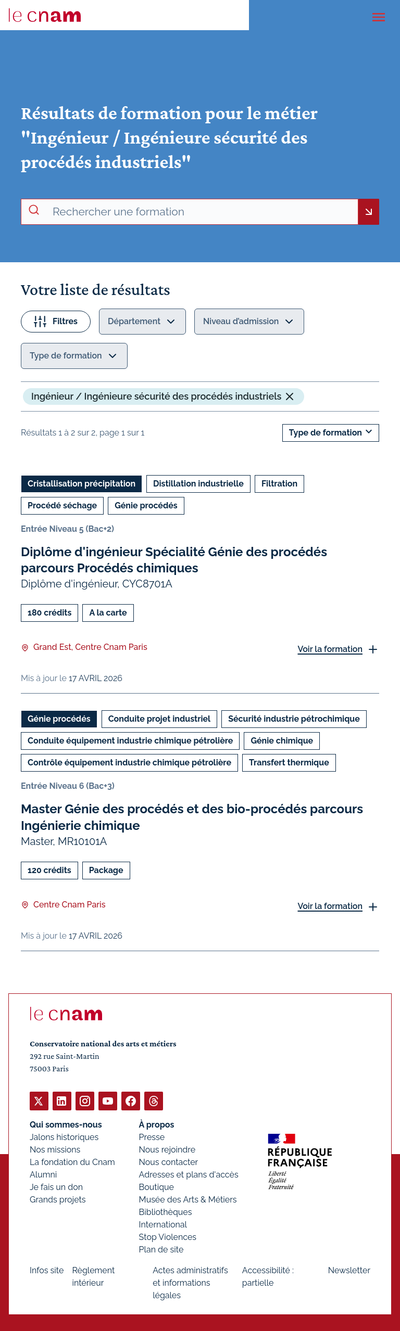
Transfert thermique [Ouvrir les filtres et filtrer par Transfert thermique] (289, 763)
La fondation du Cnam (72, 1162)
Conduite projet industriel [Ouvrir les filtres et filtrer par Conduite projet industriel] (159, 719)
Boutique (156, 1187)
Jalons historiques (64, 1137)
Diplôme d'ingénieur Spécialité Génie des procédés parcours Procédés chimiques (174, 559)
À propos (156, 1124)
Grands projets (58, 1199)
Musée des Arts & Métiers (188, 1199)
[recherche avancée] (201, 211)
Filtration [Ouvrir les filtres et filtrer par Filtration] (279, 484)
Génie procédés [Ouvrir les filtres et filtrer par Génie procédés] (146, 505)
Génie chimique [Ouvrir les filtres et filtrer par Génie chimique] (282, 741)
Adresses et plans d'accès (189, 1174)
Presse (152, 1137)
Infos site (47, 1270)
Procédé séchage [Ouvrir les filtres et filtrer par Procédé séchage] (62, 505)
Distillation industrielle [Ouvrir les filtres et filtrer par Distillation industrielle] (198, 484)
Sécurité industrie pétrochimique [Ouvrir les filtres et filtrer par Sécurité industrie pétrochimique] (294, 719)
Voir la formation (329, 649)
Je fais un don (56, 1187)
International (163, 1224)
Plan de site (161, 1249)
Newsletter (349, 1270)
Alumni (43, 1174)
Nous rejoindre (167, 1149)
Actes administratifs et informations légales (190, 1282)
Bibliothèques (165, 1212)
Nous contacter (168, 1162)
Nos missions (55, 1149)
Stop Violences (168, 1237)
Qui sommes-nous (66, 1124)
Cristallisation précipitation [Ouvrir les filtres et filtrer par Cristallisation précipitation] (81, 484)
